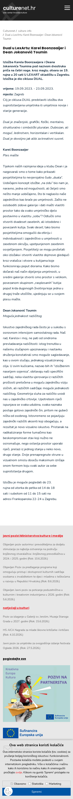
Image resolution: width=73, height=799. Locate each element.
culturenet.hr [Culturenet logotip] (19, 9)
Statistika (37, 784)
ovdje (19, 772)
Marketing (55, 784)
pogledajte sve (14, 659)
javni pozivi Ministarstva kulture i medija (33, 536)
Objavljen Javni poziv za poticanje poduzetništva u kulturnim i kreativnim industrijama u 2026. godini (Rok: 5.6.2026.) (36, 594)
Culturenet (9, 31)
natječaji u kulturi (16, 608)
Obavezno (20, 784)
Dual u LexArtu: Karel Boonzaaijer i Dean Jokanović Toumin (34, 50)
